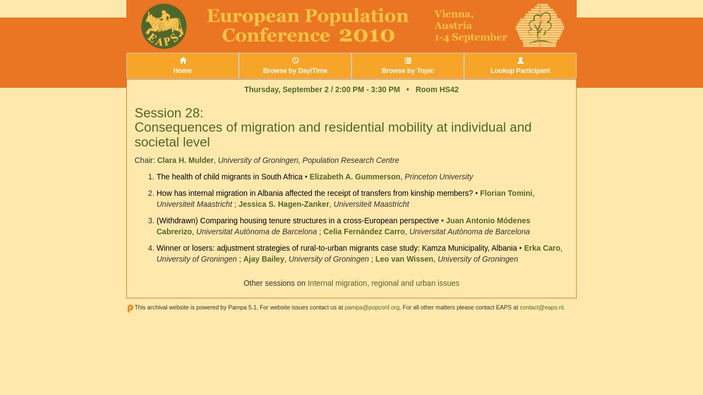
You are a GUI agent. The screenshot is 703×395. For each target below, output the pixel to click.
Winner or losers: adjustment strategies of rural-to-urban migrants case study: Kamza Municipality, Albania (337, 248)
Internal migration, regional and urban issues (383, 283)
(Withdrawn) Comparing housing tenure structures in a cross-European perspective (298, 220)
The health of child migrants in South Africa (230, 176)
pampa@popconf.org (372, 307)
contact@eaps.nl (541, 307)
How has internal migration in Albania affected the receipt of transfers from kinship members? (315, 193)
